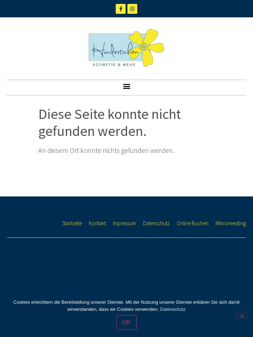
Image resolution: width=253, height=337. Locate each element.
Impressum (124, 223)
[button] (126, 86)
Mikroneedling (230, 223)
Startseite (72, 223)
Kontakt (97, 223)
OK (126, 322)
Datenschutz (156, 223)
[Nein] (242, 315)
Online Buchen (192, 223)
